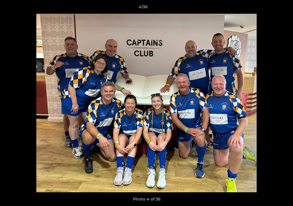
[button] (269, 8)
